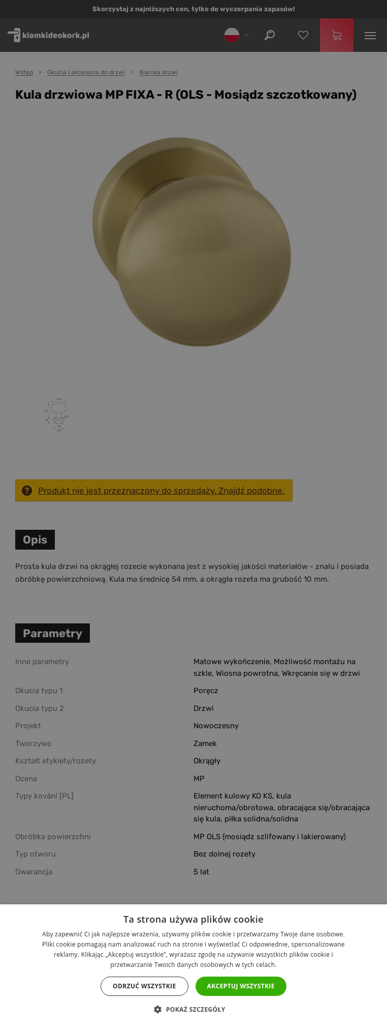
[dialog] (193, 514)
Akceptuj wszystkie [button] (241, 986)
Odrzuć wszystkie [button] (144, 986)
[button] (193, 1010)
